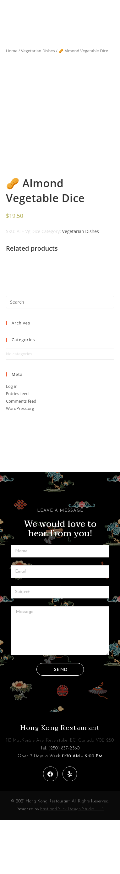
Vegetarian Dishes (38, 51)
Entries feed (17, 448)
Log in (11, 440)
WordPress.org (20, 462)
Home (11, 51)
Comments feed (21, 455)
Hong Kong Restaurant (60, 782)
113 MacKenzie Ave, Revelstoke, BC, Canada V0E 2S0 (60, 794)
